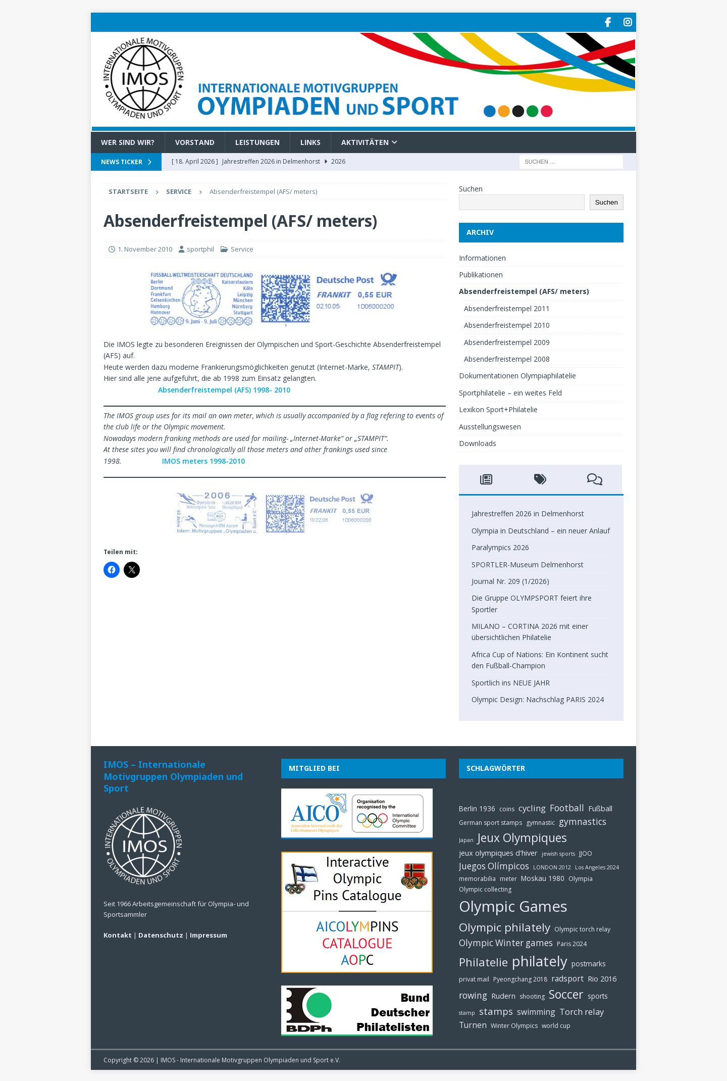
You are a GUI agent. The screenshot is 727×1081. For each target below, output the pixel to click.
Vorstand (195, 140)
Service (242, 247)
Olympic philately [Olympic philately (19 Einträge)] (504, 925)
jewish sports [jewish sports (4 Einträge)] (558, 852)
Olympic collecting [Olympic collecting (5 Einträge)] (485, 887)
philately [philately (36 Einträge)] (539, 959)
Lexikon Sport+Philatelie (498, 408)
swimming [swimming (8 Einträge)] (536, 1010)
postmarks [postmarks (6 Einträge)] (589, 962)
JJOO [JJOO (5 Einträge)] (585, 852)
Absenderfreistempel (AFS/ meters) (524, 289)
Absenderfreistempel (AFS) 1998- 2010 (223, 387)
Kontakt (117, 933)
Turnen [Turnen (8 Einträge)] (473, 1023)
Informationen (482, 256)
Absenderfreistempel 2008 (507, 357)
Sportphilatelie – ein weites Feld (510, 391)
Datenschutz (160, 933)
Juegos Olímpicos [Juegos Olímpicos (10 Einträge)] (494, 864)
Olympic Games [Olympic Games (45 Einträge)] (513, 905)
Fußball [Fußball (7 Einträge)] (600, 806)
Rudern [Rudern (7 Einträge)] (503, 994)
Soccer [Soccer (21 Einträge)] (566, 993)
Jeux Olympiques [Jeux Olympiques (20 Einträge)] (522, 836)
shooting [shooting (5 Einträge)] (532, 995)
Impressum (208, 933)
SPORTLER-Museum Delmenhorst (528, 562)
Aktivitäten (365, 140)
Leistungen (257, 140)
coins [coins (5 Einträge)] (506, 807)
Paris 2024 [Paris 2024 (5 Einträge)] (572, 942)
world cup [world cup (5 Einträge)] (556, 1024)
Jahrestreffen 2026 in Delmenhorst (528, 512)
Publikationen (481, 273)
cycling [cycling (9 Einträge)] (532, 806)
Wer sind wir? (127, 140)
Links (310, 140)
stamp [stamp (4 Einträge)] (467, 1011)
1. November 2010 (145, 247)
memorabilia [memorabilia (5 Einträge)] (477, 877)
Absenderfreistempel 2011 (507, 307)
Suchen (471, 187)
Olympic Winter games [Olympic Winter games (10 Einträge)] (506, 941)
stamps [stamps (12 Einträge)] (496, 1009)
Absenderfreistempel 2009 (507, 340)
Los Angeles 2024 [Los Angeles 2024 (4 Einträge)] (597, 865)
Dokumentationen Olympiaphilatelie (517, 374)
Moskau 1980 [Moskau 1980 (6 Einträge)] (542, 876)
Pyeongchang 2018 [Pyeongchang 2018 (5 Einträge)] (520, 977)
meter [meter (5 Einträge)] (508, 877)
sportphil (200, 247)
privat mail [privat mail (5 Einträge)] (474, 977)
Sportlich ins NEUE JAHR (511, 680)
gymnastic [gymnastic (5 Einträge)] (540, 821)
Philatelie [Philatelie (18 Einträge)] (483, 960)
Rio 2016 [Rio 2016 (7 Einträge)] (602, 977)
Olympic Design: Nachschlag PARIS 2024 (538, 698)
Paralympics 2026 (500, 546)
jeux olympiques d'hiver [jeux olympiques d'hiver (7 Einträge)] (498, 851)
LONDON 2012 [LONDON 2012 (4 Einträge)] (552, 865)
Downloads (477, 442)
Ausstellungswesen (490, 424)
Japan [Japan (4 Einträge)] (466, 838)
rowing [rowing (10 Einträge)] (473, 994)
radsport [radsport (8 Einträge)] (567, 976)
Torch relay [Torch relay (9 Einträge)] (581, 1010)
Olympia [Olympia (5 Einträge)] (580, 877)
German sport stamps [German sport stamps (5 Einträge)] (490, 821)
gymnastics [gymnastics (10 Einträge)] (582, 820)
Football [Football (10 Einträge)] (567, 806)
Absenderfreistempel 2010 (507, 323)
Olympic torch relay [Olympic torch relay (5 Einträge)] (582, 927)
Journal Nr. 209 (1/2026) (510, 579)
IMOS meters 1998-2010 (202, 459)
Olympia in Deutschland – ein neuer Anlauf (541, 529)
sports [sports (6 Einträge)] (598, 994)
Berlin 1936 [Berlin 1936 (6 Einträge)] (477, 806)
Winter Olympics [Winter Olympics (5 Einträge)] (514, 1024)
